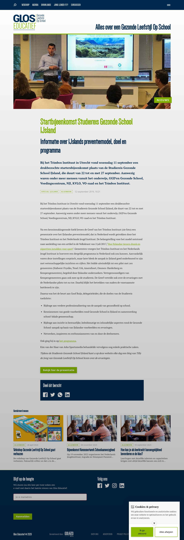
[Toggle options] (154, 523)
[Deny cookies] (166, 532)
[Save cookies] (142, 532)
